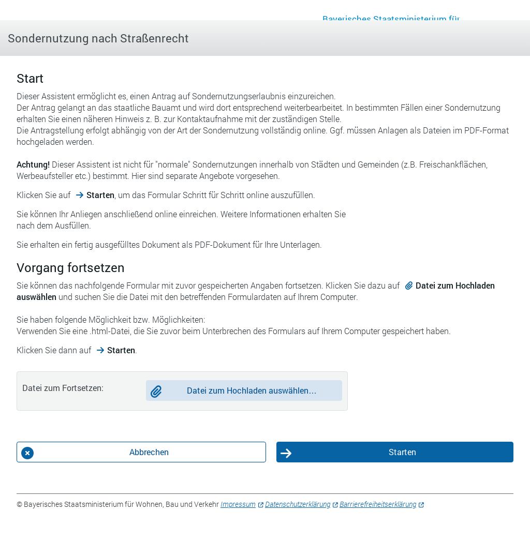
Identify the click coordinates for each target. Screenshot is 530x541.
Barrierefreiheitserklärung (378, 504)
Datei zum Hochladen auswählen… (252, 390)
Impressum (238, 504)
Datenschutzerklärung (297, 504)
